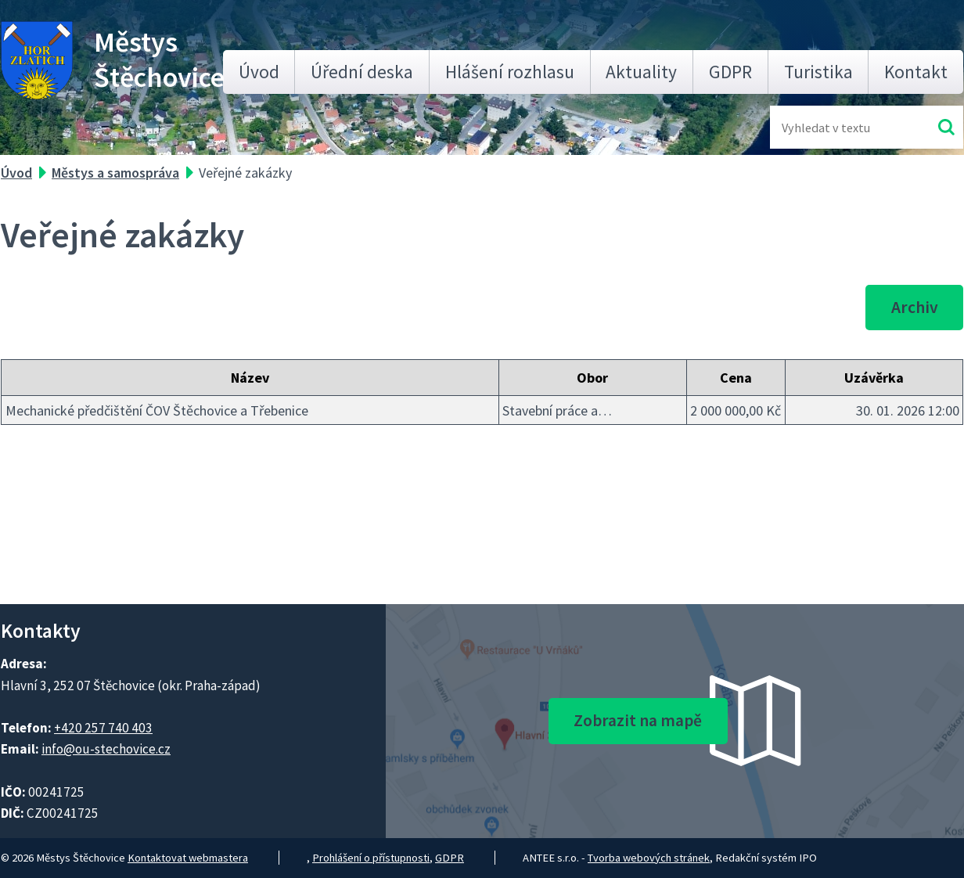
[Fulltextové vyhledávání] (832, 127)
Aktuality (641, 71)
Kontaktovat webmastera (188, 858)
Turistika (818, 71)
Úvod (259, 71)
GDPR (730, 71)
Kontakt (916, 71)
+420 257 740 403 (103, 727)
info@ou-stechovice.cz (106, 748)
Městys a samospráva (115, 173)
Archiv (914, 307)
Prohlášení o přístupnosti (371, 858)
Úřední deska (362, 71)
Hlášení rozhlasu (509, 71)
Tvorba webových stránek (649, 858)
